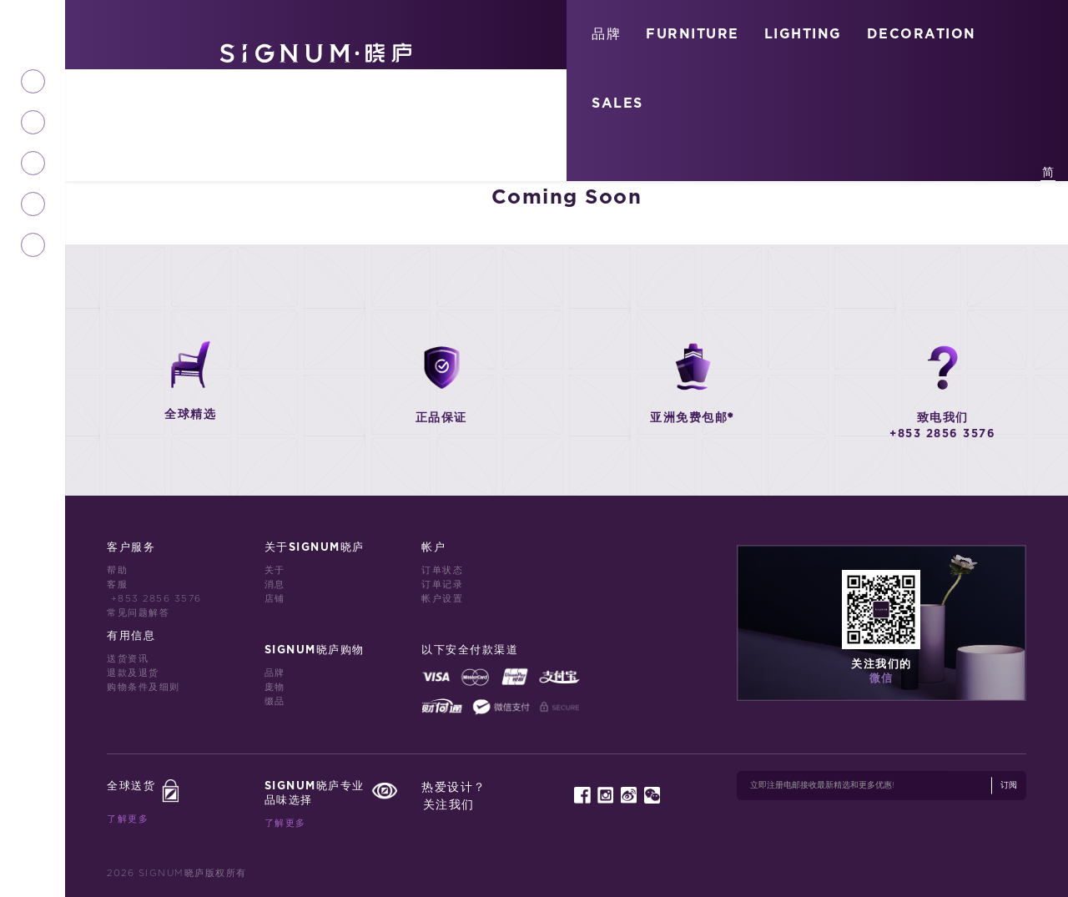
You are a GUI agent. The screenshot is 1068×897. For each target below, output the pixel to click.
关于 (274, 570)
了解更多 (128, 819)
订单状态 (442, 570)
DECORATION (921, 34)
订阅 (1008, 785)
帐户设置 (442, 598)
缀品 (274, 701)
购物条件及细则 (143, 687)
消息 (274, 584)
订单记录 (442, 584)
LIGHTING (803, 34)
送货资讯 (128, 658)
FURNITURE (692, 34)
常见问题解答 (138, 612)
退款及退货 (133, 673)
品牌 (606, 34)
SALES (617, 103)
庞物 (274, 687)
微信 (881, 678)
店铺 (274, 598)
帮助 (117, 570)
